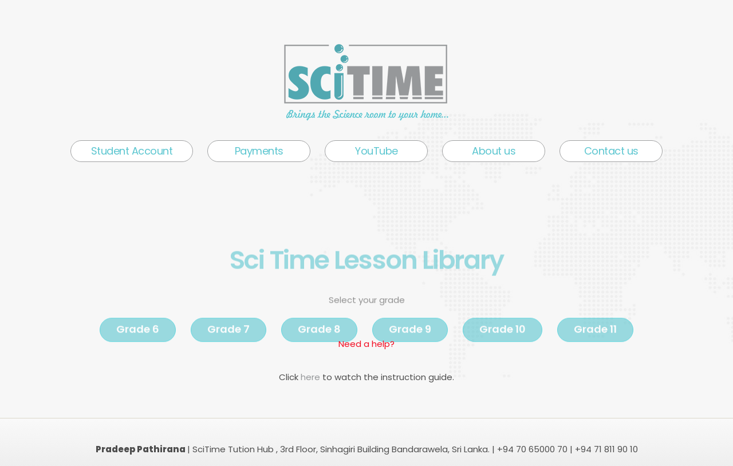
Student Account (132, 151)
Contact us (611, 151)
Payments (259, 151)
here (311, 377)
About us (493, 151)
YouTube (376, 151)
